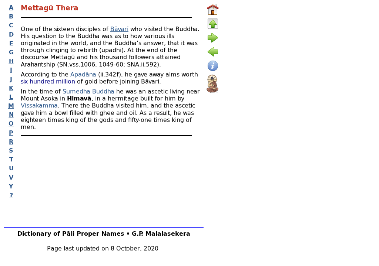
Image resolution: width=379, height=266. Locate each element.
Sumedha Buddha (88, 91)
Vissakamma (39, 105)
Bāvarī (119, 29)
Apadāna (83, 74)
